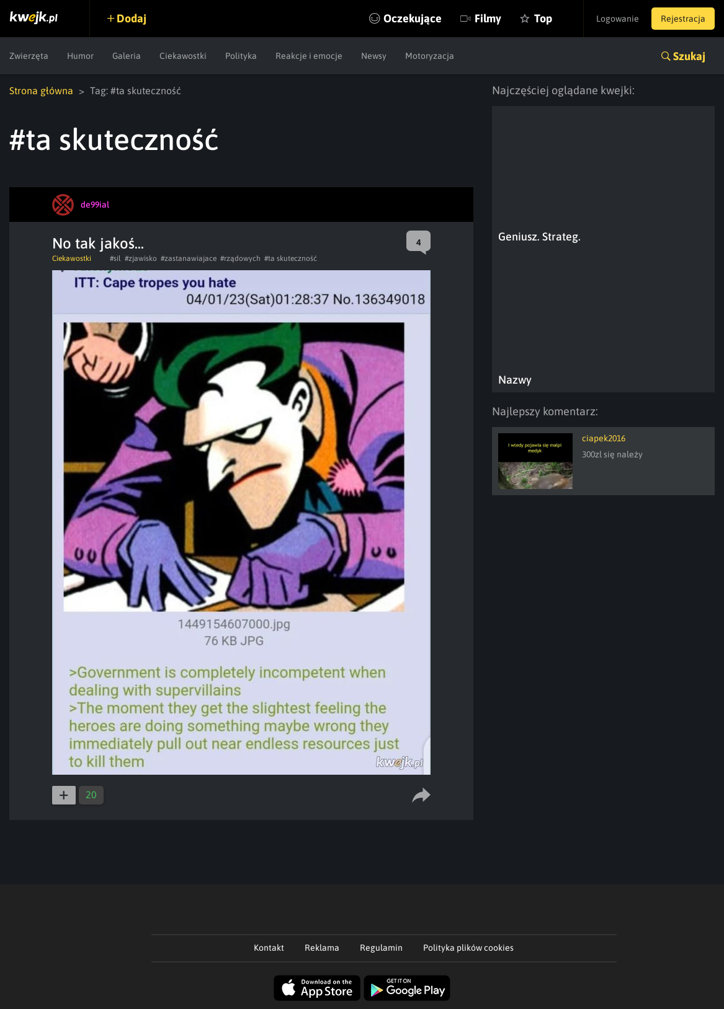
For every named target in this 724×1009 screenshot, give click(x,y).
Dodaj (131, 18)
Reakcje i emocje (308, 56)
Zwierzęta (28, 56)
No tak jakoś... (98, 243)
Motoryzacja (429, 56)
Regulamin (381, 948)
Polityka (241, 56)
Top (543, 18)
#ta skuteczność (290, 258)
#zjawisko (141, 258)
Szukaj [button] (689, 56)
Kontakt (269, 948)
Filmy (488, 18)
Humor (80, 56)
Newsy (374, 56)
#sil (115, 258)
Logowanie (617, 19)
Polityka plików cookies (468, 948)
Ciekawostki (183, 56)
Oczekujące (412, 18)
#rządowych (240, 258)
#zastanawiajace (189, 258)
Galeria (126, 56)
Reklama (322, 948)
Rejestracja (683, 19)
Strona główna (41, 90)
